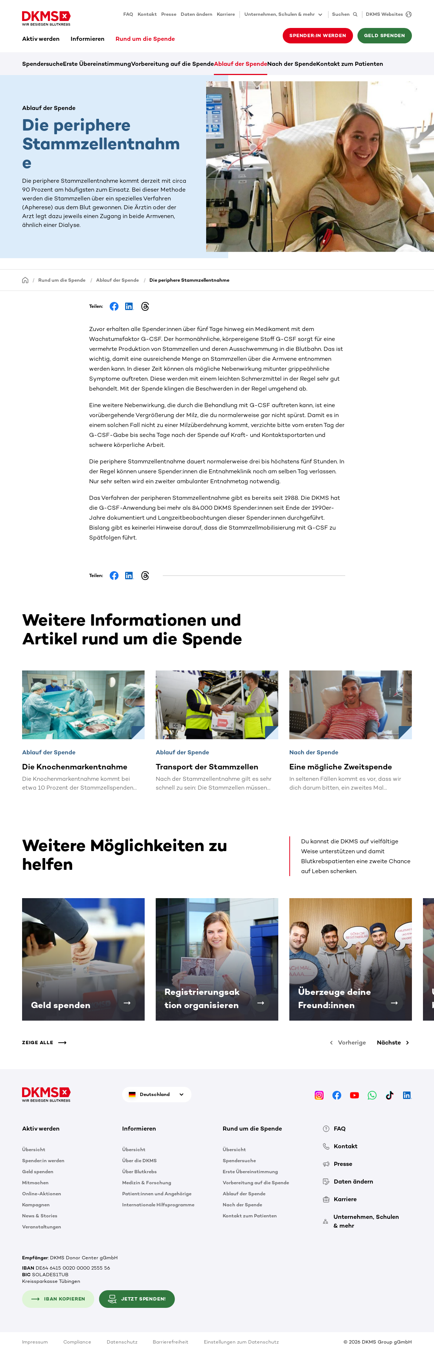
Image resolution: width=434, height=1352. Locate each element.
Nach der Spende (291, 63)
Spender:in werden (317, 35)
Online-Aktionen (41, 1193)
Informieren (88, 38)
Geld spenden (384, 35)
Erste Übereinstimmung (97, 63)
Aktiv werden (41, 38)
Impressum (35, 1342)
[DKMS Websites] (387, 14)
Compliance (77, 1342)
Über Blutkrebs (139, 1171)
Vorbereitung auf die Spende (172, 63)
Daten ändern (196, 14)
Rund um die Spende (145, 38)
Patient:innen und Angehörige (156, 1193)
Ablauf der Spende (240, 63)
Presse (168, 14)
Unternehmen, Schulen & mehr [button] (284, 14)
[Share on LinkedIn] (129, 306)
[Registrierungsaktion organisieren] (260, 1003)
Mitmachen (35, 1182)
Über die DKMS (139, 1160)
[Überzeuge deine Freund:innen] (394, 1003)
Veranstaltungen (41, 1227)
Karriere (226, 14)
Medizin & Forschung (146, 1182)
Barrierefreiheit (170, 1342)
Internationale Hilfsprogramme (158, 1204)
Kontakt (147, 14)
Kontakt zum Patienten (349, 63)
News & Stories (39, 1215)
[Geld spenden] (127, 1003)
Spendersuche (42, 63)
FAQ (128, 14)
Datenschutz (122, 1342)
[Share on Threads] (145, 306)
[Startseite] (25, 279)
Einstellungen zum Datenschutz (241, 1342)
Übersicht (33, 1149)
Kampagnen (36, 1204)
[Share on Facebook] (114, 306)
